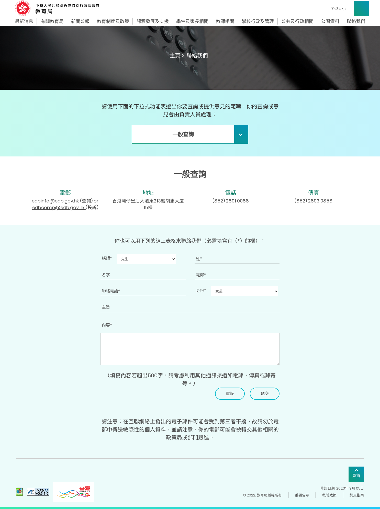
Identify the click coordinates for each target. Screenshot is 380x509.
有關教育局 (52, 21)
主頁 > (177, 55)
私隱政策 (329, 495)
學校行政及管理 (258, 21)
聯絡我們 (356, 21)
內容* (107, 325)
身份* (201, 290)
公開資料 (330, 21)
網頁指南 (357, 495)
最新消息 (24, 21)
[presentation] (139, 398)
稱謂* (107, 258)
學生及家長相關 (192, 21)
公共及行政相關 (297, 21)
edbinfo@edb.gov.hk (56, 201)
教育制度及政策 (113, 21)
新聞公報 (80, 21)
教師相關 (225, 21)
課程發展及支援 (153, 21)
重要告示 (302, 495)
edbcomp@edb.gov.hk (59, 207)
